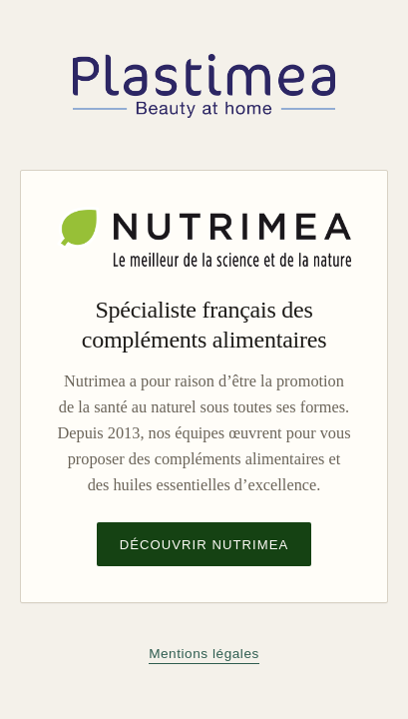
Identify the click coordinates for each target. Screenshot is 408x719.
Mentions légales (204, 653)
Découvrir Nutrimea (204, 544)
